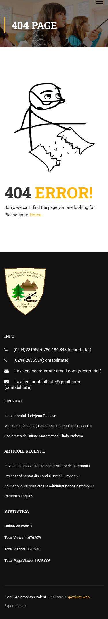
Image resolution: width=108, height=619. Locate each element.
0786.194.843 (54, 349)
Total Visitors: (15, 549)
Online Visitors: (17, 526)
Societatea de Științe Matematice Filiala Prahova (43, 436)
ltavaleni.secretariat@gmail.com (45, 371)
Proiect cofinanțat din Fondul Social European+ (42, 476)
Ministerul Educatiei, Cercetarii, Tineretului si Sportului (48, 426)
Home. (36, 214)
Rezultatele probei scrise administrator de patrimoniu (47, 466)
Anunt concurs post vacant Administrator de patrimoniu (49, 486)
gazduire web (79, 597)
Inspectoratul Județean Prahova (30, 416)
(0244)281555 (26, 349)
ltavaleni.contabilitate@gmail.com (47, 381)
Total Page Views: (19, 561)
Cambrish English (18, 496)
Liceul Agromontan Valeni (25, 597)
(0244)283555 (26, 360)
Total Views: (14, 537)
